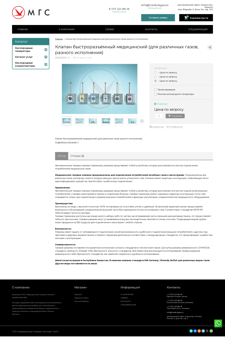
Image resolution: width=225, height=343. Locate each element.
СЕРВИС (109, 29)
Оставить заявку (158, 17)
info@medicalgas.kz (154, 5)
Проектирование (164, 89)
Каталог (21, 42)
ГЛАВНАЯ (22, 29)
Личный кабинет (81, 301)
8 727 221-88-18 (119, 9)
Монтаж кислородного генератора (174, 94)
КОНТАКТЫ (151, 29)
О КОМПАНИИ (66, 29)
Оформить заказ (81, 298)
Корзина (78, 294)
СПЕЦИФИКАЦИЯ (198, 29)
